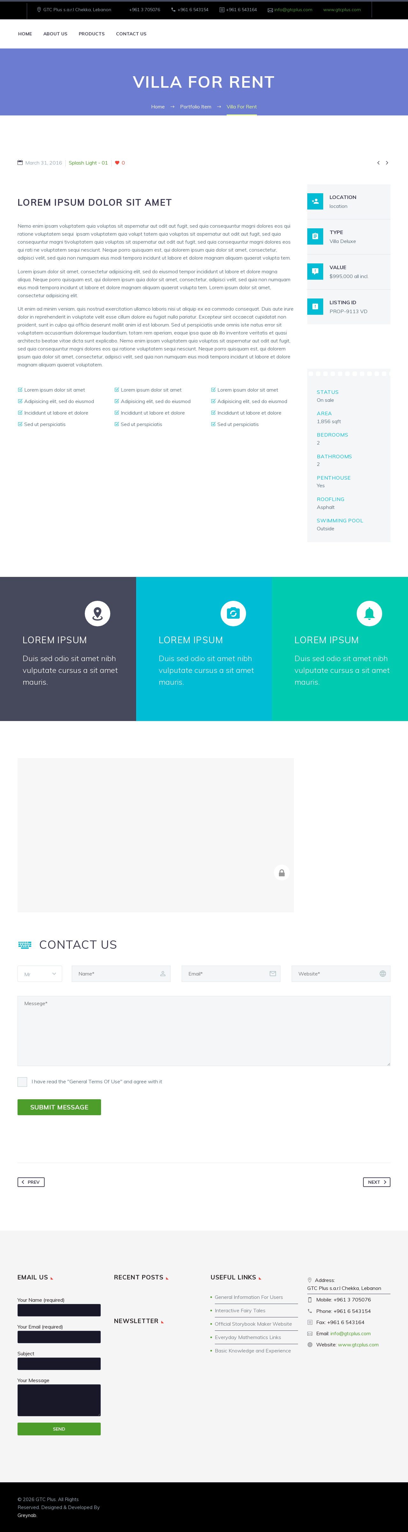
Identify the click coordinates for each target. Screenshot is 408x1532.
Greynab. (27, 1515)
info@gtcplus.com (293, 9)
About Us (55, 34)
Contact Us (131, 34)
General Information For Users (249, 1297)
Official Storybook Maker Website (253, 1324)
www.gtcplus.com (342, 9)
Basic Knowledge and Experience (253, 1350)
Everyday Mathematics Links (248, 1337)
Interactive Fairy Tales (240, 1310)
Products (92, 34)
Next (378, 1182)
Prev (29, 1182)
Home (25, 34)
